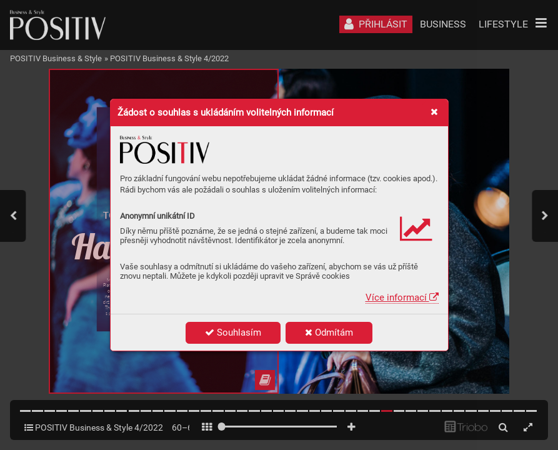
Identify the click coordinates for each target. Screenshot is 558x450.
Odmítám (329, 332)
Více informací (402, 297)
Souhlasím (233, 332)
